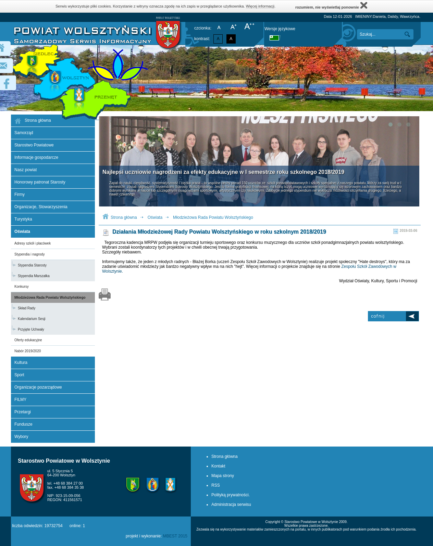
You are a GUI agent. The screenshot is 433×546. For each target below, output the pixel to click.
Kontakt (218, 466)
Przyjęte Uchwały (31, 329)
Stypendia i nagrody (29, 254)
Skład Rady (26, 308)
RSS (215, 485)
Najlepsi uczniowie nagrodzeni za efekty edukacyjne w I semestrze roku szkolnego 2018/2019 (223, 172)
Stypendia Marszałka (34, 276)
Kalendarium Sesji (32, 319)
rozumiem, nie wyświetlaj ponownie (331, 5)
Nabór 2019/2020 (27, 351)
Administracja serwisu (231, 504)
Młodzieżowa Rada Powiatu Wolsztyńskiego (50, 297)
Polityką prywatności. (230, 494)
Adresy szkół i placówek (32, 243)
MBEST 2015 (175, 536)
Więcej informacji (260, 6)
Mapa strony (222, 475)
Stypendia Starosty (32, 265)
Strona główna (124, 217)
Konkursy (21, 286)
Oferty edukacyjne (28, 340)
